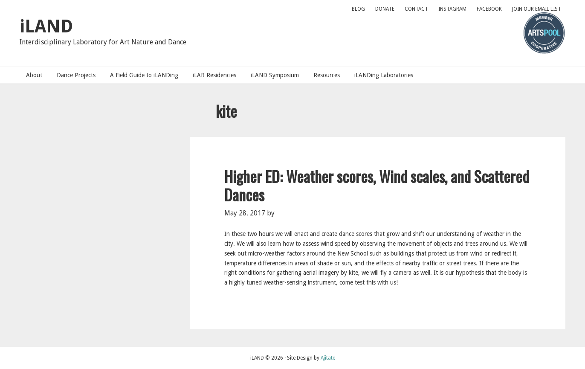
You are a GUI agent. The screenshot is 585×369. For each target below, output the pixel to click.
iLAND (46, 26)
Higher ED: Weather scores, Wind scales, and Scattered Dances (376, 185)
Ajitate (328, 358)
